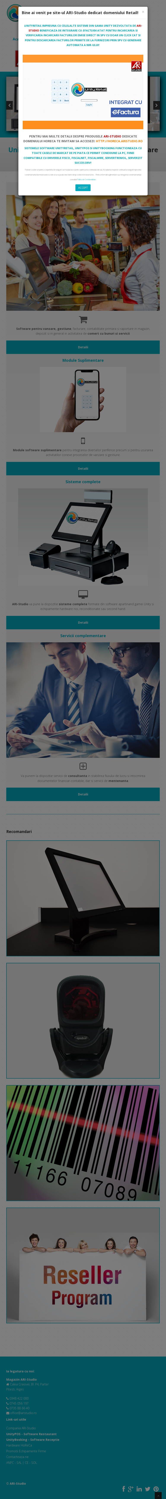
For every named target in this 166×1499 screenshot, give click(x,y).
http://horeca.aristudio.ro (119, 141)
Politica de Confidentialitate (86, 179)
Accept (83, 188)
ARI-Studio (112, 136)
